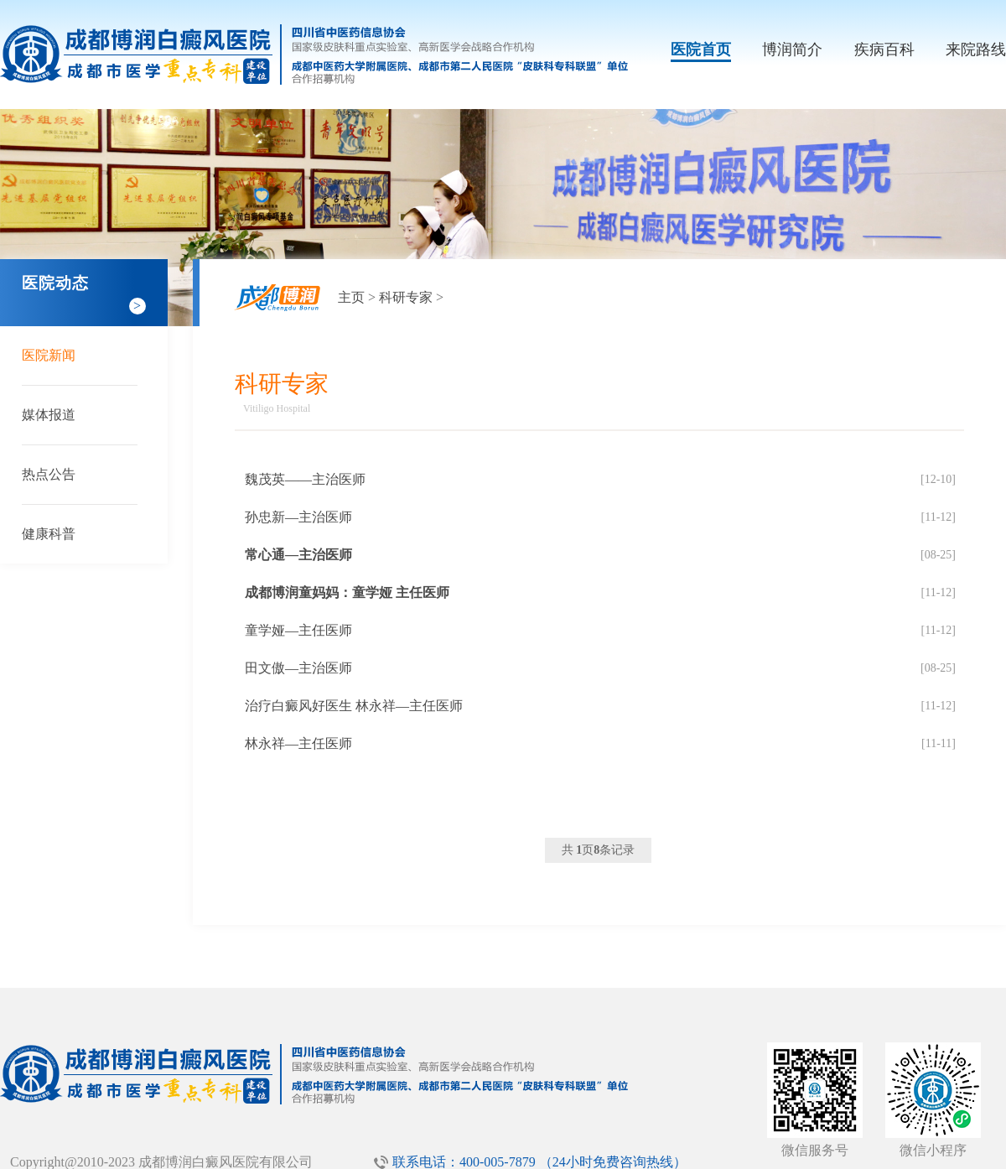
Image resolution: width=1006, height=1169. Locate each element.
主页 (351, 297)
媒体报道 (48, 415)
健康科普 (48, 534)
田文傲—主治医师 (298, 668)
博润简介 (792, 49)
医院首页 (701, 49)
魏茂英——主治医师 (305, 479)
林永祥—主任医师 (298, 743)
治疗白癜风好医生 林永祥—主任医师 (354, 706)
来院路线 (976, 49)
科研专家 (406, 297)
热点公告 (48, 474)
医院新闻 (48, 355)
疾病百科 (884, 49)
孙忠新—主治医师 (298, 517)
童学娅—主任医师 (298, 630)
